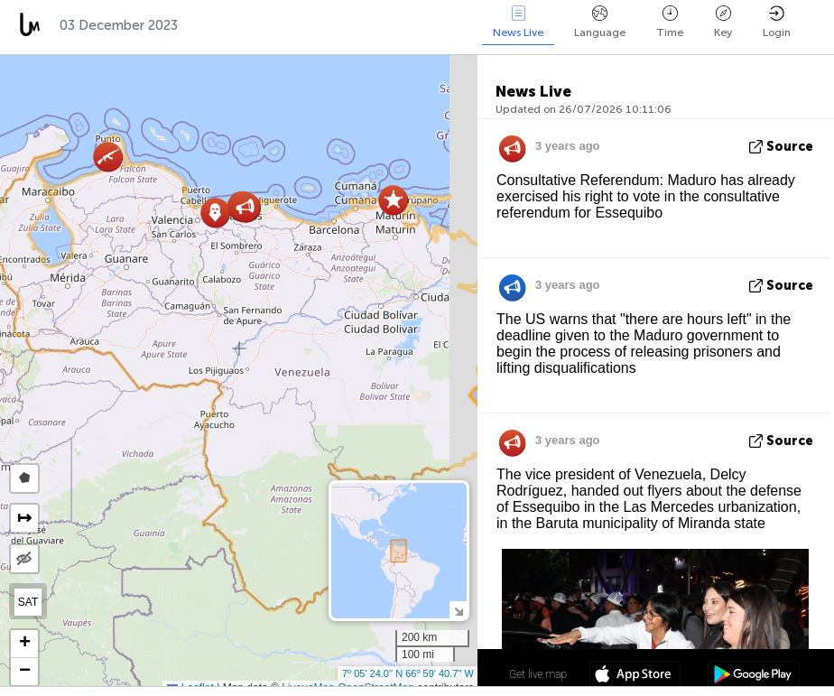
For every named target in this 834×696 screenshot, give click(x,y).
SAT (28, 602)
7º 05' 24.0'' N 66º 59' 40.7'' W (408, 673)
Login (777, 22)
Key (723, 22)
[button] (393, 200)
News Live (518, 22)
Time (669, 22)
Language (600, 22)
